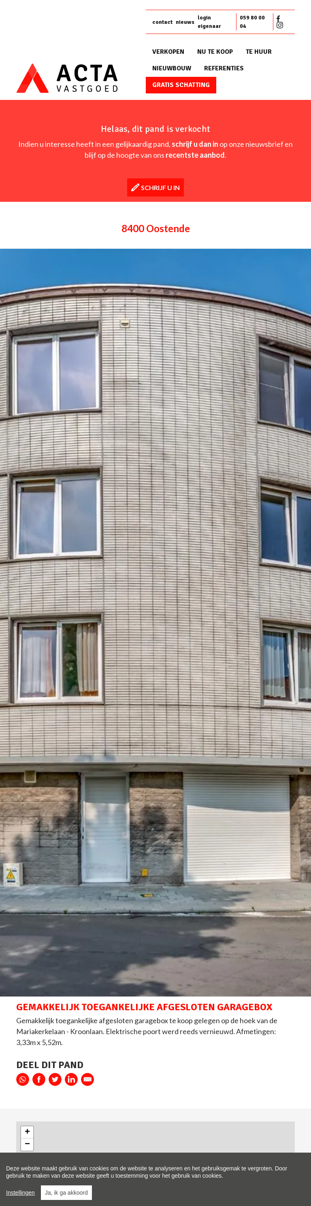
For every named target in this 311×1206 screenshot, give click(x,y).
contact (162, 22)
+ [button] (27, 1132)
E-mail (87, 1079)
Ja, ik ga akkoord (66, 1192)
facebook (38, 1079)
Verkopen (168, 52)
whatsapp (22, 1079)
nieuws (185, 22)
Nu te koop (215, 52)
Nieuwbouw (171, 68)
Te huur (259, 52)
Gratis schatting (181, 85)
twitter (55, 1079)
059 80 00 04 (252, 22)
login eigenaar (209, 22)
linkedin (71, 1079)
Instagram (280, 25)
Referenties (224, 68)
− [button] (27, 1144)
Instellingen (20, 1192)
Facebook (280, 18)
